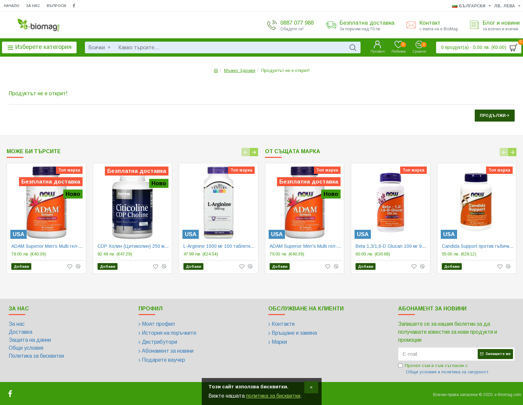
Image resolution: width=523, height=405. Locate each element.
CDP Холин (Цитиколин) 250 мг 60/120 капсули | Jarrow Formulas (134, 246)
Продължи (493, 115)
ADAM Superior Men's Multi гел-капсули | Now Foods (47, 246)
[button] (246, 152)
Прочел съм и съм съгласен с (443, 369)
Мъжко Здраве (239, 70)
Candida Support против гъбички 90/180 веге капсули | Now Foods (478, 246)
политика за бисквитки (273, 396)
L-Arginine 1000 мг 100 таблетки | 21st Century (219, 246)
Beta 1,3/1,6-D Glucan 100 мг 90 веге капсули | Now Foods (392, 246)
